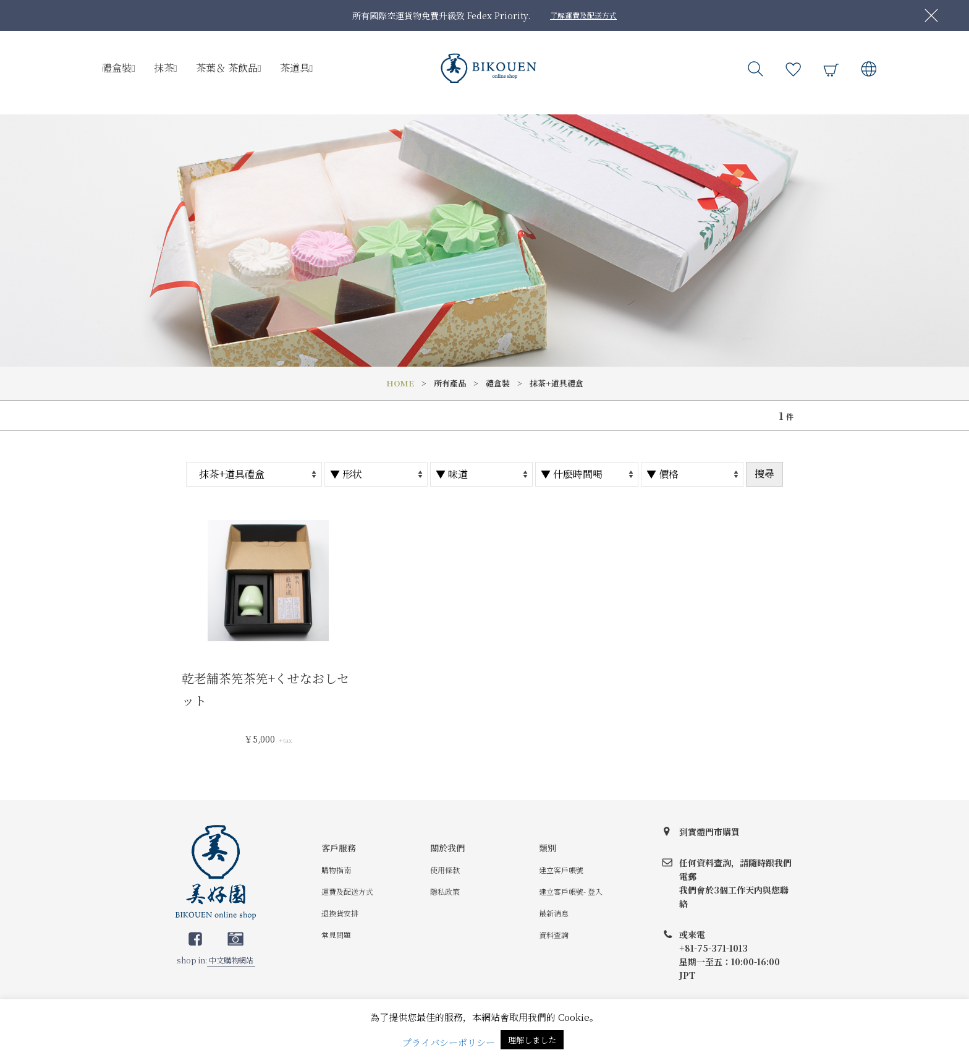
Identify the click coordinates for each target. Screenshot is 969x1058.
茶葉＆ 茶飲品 (228, 68)
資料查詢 (554, 934)
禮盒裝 (118, 68)
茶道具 (296, 68)
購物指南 (336, 869)
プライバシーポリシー (448, 1042)
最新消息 (554, 913)
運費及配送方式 (347, 891)
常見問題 (336, 934)
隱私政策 (445, 891)
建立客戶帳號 (561, 869)
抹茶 (165, 68)
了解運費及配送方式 (583, 15)
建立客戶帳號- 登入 (571, 891)
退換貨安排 (339, 913)
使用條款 (445, 869)
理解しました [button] (532, 1040)
